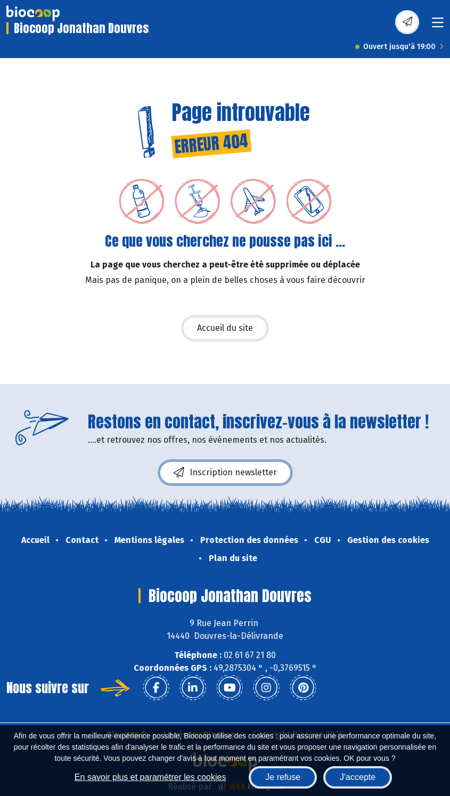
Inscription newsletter (225, 472)
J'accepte (357, 777)
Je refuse (282, 777)
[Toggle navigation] (438, 26)
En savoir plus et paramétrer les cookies (150, 777)
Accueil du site (225, 328)
